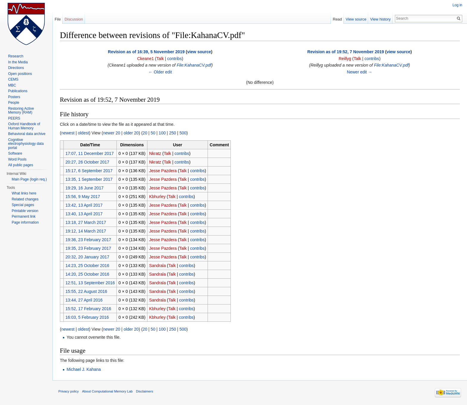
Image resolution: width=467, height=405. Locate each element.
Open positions (20, 74)
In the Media (18, 62)
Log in (457, 5)
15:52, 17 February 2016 (88, 308)
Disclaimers (144, 391)
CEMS (13, 79)
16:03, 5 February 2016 (87, 317)
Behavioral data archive (26, 134)
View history (380, 19)
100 (162, 133)
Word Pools (17, 159)
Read (337, 19)
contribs (174, 58)
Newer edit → (359, 72)
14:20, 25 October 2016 (87, 274)
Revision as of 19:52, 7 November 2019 (345, 51)
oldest (83, 133)
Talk (160, 58)
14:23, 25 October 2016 (87, 265)
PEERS (14, 118)
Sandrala (157, 265)
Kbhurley (157, 196)
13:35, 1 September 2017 (89, 179)
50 (153, 133)
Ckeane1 (145, 58)
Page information (25, 222)
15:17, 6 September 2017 (89, 170)
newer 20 (111, 133)
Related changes (25, 199)
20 (145, 133)
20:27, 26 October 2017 (87, 162)
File (58, 19)
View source (356, 19)
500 (182, 133)
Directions (16, 68)
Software (15, 153)
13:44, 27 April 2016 (84, 300)
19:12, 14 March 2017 (86, 231)
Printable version (25, 211)
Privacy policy (68, 391)
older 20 (131, 133)
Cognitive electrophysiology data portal (25, 144)
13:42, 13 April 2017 (84, 205)
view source (199, 51)
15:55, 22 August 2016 (86, 291)
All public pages (20, 165)
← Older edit (160, 72)
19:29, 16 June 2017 (85, 188)
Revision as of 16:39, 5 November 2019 (146, 51)
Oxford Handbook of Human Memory (24, 126)
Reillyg (345, 58)
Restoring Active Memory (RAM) (21, 110)
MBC (12, 85)
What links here (24, 193)
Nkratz (155, 153)
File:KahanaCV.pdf (194, 65)
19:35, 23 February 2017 (88, 248)
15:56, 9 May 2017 (83, 196)
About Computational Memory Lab (107, 391)
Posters (14, 97)
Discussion (74, 19)
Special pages (23, 205)
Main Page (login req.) (29, 179)
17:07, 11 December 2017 (90, 153)
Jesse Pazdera (163, 170)
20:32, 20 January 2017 (87, 257)
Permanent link (23, 216)
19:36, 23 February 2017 (88, 239)
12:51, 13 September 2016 (90, 282)
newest (67, 133)
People (13, 103)
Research (15, 56)
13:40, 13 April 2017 (84, 213)
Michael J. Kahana (83, 369)
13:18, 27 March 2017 (86, 222)
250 (172, 133)
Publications (17, 91)
